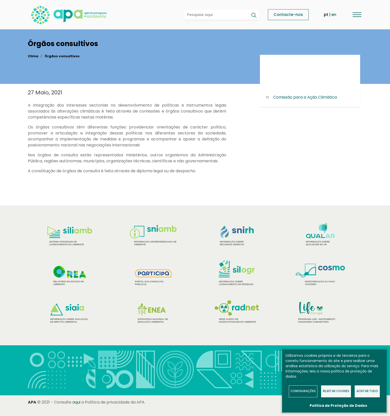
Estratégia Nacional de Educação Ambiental (153, 313)
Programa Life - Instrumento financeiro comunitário (320, 312)
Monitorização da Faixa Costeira (320, 275)
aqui (76, 402)
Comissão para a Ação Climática (305, 97)
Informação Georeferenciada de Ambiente (153, 235)
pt (326, 14)
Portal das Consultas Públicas (153, 277)
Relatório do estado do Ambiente (69, 276)
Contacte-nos (288, 14)
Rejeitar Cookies (336, 391)
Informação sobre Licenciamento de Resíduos (237, 273)
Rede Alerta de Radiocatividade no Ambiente (237, 311)
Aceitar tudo (367, 391)
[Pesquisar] (253, 15)
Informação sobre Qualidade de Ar (320, 234)
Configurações (303, 391)
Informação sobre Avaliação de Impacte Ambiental (69, 313)
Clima (33, 56)
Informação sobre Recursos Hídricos (237, 236)
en (333, 14)
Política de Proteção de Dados (338, 405)
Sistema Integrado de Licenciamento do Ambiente (69, 236)
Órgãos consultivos (62, 56)
